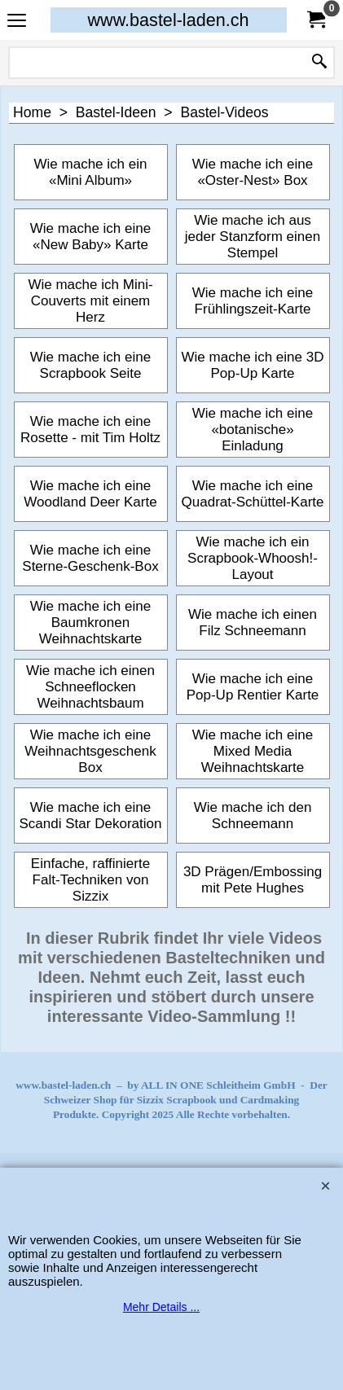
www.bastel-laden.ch (167, 20)
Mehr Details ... (161, 1306)
